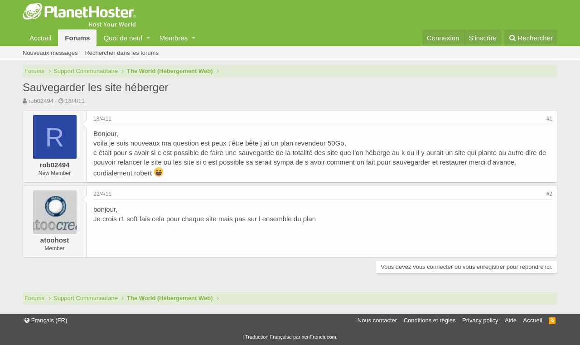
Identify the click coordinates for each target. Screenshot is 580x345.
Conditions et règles (430, 320)
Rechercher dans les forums (122, 52)
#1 (549, 119)
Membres (174, 38)
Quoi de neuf (122, 38)
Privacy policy (480, 320)
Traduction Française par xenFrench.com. (291, 337)
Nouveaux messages (50, 52)
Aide (511, 320)
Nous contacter (377, 320)
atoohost (54, 240)
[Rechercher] (530, 37)
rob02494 (41, 100)
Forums (77, 38)
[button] (148, 37)
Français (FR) (45, 320)
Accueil (40, 38)
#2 (549, 194)
